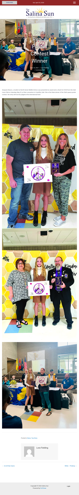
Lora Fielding (45, 68)
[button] (9, 2)
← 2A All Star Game (8, 466)
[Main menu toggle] (74, 2)
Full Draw (43, 488)
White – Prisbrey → (71, 466)
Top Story (34, 438)
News (29, 438)
